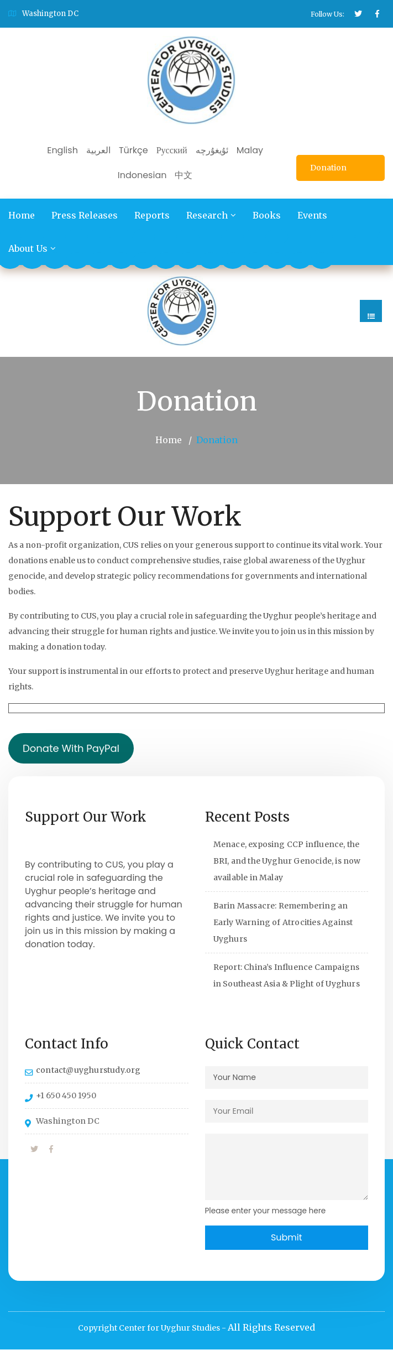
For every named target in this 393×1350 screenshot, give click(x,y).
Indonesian (142, 175)
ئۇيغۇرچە (212, 150)
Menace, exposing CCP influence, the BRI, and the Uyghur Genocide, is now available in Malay (287, 860)
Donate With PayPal (71, 748)
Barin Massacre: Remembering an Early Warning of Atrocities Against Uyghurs (283, 922)
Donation (328, 168)
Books (267, 215)
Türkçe (133, 150)
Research (207, 215)
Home (21, 215)
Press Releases (84, 215)
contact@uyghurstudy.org (88, 1070)
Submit (286, 1237)
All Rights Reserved (271, 1327)
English (62, 150)
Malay (250, 150)
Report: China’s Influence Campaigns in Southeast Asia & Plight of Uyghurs (286, 975)
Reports (152, 215)
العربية (98, 150)
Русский (171, 150)
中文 (183, 175)
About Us (28, 248)
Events (312, 215)
